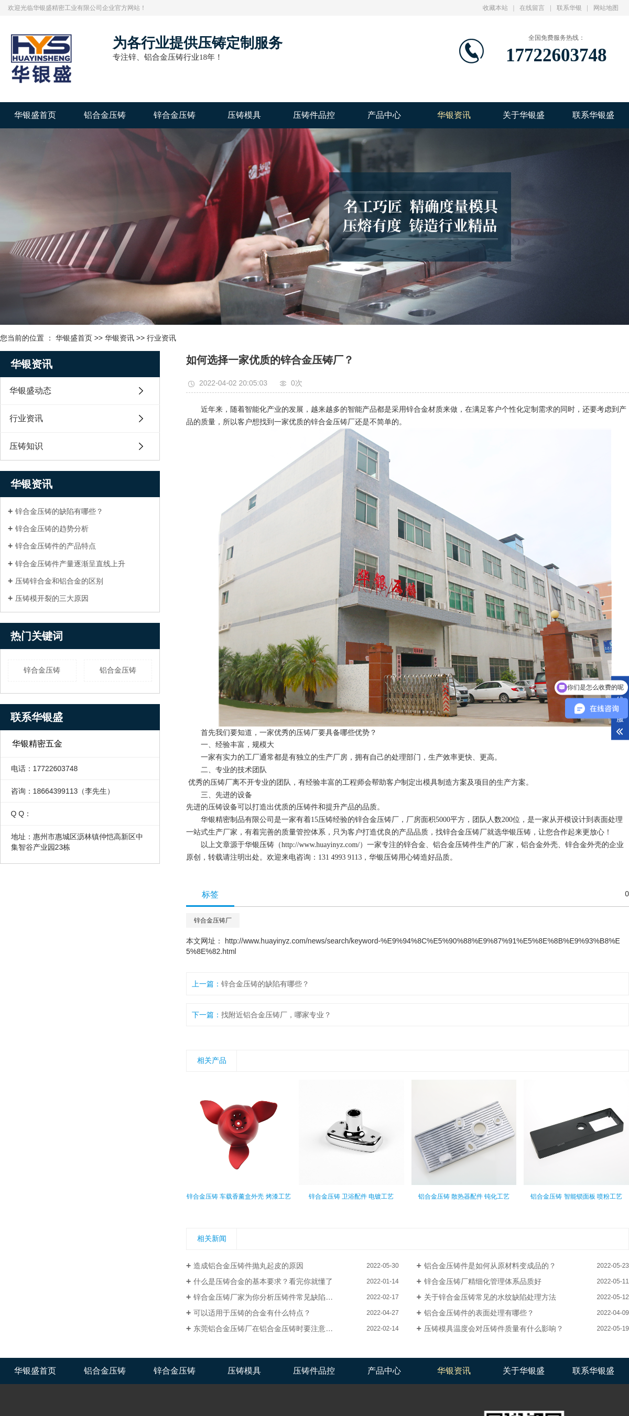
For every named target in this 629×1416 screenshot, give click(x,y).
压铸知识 (26, 446)
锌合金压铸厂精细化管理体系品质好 (482, 1281)
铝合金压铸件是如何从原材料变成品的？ (490, 1265)
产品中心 (384, 115)
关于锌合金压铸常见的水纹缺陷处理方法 (490, 1297)
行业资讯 (161, 338)
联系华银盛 (593, 115)
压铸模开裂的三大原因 (52, 598)
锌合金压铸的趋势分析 (52, 528)
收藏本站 (495, 8)
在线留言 (532, 8)
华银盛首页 (35, 115)
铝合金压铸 (105, 115)
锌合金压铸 (175, 115)
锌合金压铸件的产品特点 (55, 546)
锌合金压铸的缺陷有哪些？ (59, 511)
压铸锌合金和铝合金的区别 (59, 581)
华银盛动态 (30, 390)
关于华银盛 (524, 115)
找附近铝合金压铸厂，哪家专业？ (276, 1015)
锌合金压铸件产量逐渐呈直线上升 (70, 563)
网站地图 (606, 8)
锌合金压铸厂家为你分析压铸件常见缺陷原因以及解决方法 (288, 1297)
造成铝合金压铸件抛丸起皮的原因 (248, 1265)
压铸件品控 (314, 115)
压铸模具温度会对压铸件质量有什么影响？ (493, 1328)
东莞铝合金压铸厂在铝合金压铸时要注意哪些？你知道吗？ (288, 1328)
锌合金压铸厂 (333, 422)
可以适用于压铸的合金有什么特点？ (252, 1313)
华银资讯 (454, 115)
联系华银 (569, 8)
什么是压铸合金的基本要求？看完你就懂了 (263, 1281)
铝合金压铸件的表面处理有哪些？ (479, 1313)
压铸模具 (244, 115)
